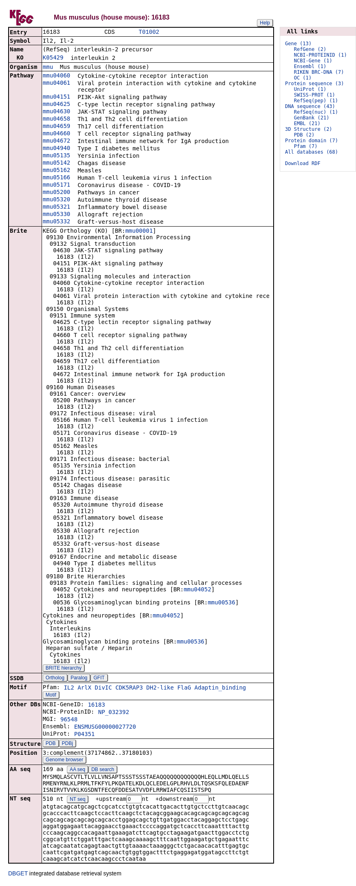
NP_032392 (113, 713)
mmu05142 (56, 163)
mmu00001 (139, 231)
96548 (68, 720)
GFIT (98, 678)
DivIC (103, 688)
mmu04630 (56, 112)
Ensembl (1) (310, 66)
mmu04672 (56, 141)
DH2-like (160, 688)
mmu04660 (56, 134)
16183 (96, 705)
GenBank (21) (311, 118)
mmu (48, 67)
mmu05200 (56, 193)
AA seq (77, 770)
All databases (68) (311, 152)
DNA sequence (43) (310, 106)
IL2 (69, 688)
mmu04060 (56, 76)
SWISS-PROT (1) (314, 95)
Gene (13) (298, 43)
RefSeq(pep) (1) (316, 101)
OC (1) (303, 78)
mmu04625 (56, 104)
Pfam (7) (306, 146)
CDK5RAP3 (129, 688)
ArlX (84, 688)
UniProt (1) (310, 89)
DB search (102, 770)
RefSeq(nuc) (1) (316, 112)
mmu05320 (56, 200)
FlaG (184, 688)
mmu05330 (56, 215)
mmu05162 (56, 171)
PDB (51, 744)
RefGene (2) (310, 49)
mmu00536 (221, 603)
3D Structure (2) (308, 129)
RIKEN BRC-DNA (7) (319, 72)
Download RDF (303, 163)
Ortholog (55, 678)
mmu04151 (56, 97)
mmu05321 (56, 207)
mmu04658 (56, 119)
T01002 (149, 32)
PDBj (67, 744)
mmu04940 (56, 148)
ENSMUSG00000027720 (105, 727)
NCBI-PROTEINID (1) (320, 55)
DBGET (18, 874)
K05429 (53, 58)
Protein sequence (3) (314, 83)
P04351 (84, 735)
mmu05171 (56, 185)
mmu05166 (56, 178)
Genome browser (64, 760)
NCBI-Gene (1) (313, 61)
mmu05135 (56, 156)
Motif (51, 696)
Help (265, 23)
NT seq (77, 800)
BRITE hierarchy (64, 669)
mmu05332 (56, 222)
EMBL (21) (307, 123)
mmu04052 (197, 590)
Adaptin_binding (220, 688)
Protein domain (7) (311, 140)
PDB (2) (304, 135)
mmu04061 (56, 83)
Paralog (79, 678)
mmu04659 (56, 126)
